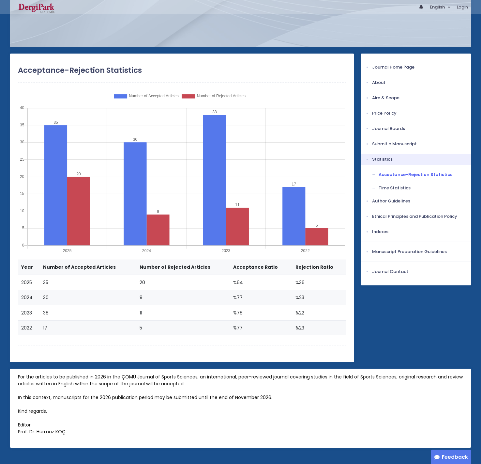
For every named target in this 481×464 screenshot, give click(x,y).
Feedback (455, 457)
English (438, 7)
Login (462, 7)
